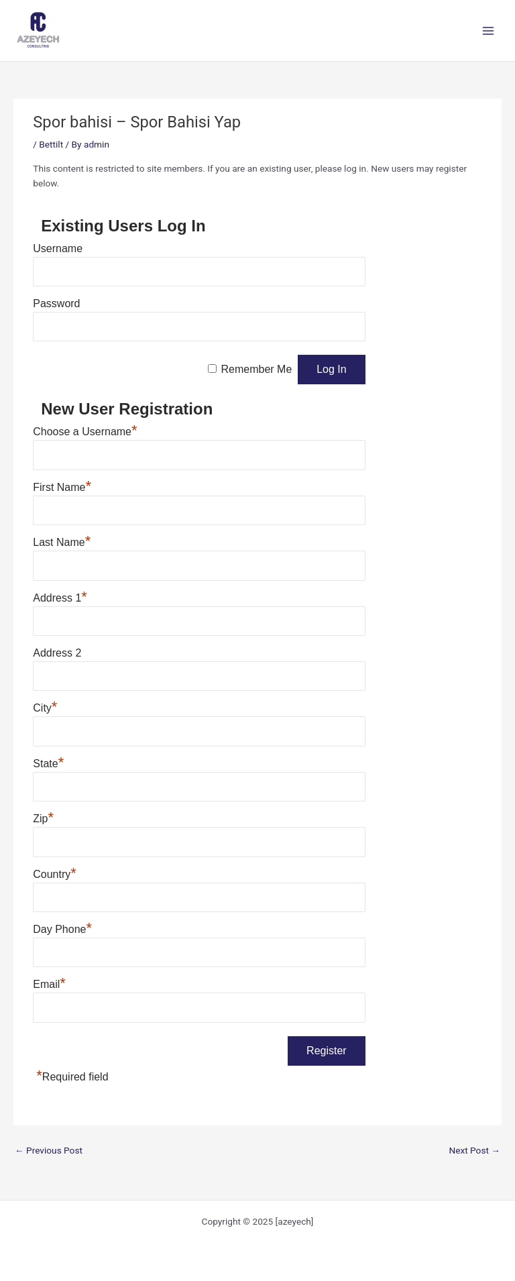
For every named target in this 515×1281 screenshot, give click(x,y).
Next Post (474, 1150)
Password (56, 303)
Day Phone (62, 929)
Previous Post (48, 1150)
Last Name (62, 542)
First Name (62, 487)
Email (49, 984)
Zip (43, 818)
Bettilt (51, 144)
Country (54, 874)
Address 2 (57, 653)
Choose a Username (85, 431)
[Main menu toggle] (488, 30)
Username (57, 248)
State (48, 763)
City (45, 708)
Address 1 (60, 598)
